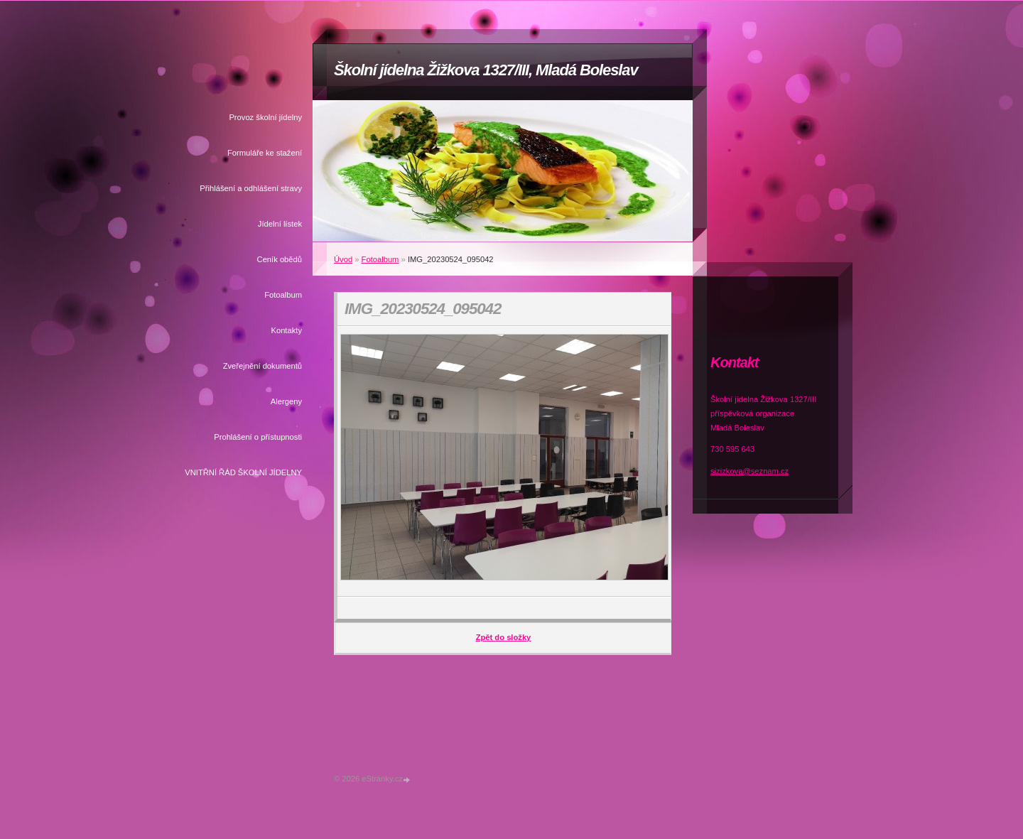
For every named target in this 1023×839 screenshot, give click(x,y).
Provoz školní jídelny (265, 117)
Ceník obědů (279, 259)
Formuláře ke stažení (264, 152)
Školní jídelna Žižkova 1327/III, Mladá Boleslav (486, 70)
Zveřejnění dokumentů (262, 366)
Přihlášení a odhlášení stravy (251, 188)
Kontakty (286, 330)
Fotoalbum (283, 295)
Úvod (343, 259)
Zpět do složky (503, 637)
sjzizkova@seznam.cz (749, 471)
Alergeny (286, 401)
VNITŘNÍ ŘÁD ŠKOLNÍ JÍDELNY (243, 472)
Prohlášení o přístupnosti (258, 437)
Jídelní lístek (280, 224)
